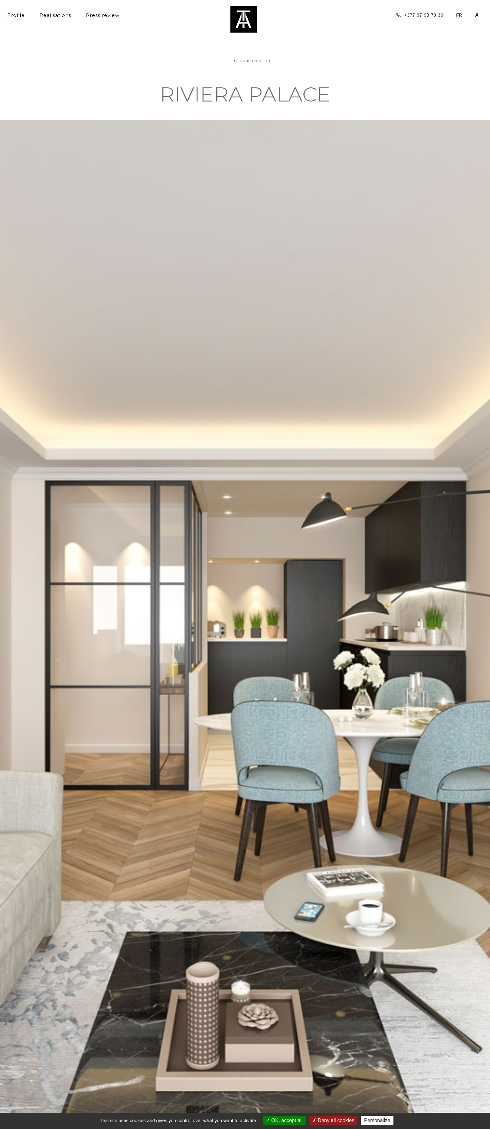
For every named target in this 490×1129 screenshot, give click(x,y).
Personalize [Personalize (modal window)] (377, 1120)
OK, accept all (284, 1120)
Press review (102, 15)
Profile (16, 15)
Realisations (55, 15)
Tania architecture (243, 19)
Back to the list (251, 61)
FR (459, 15)
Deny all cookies (333, 1120)
